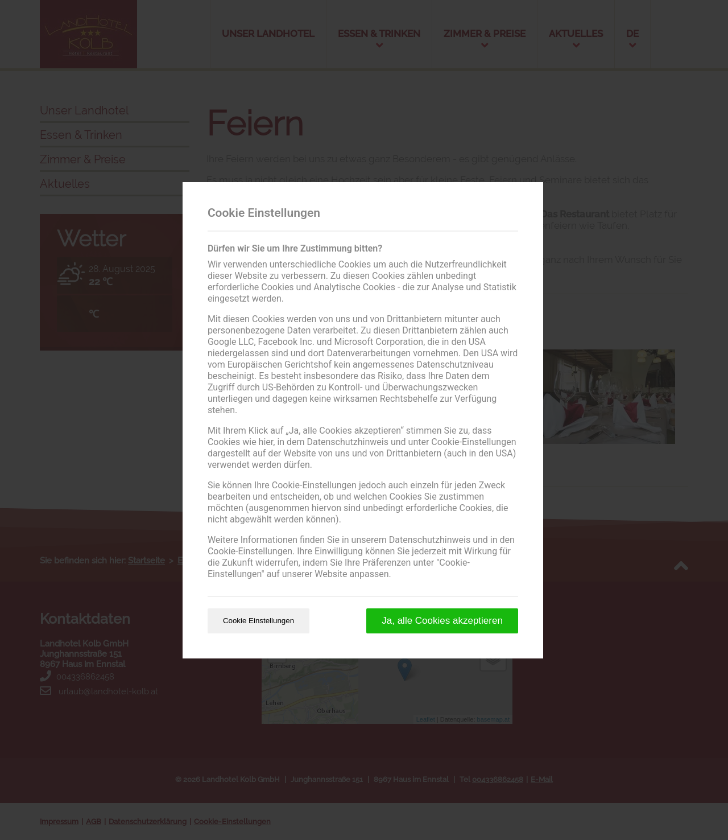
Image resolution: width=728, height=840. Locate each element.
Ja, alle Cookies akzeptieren (442, 620)
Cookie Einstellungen (258, 620)
